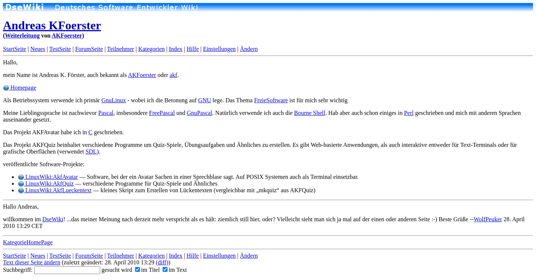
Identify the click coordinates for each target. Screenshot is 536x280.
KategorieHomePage (27, 242)
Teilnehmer (120, 49)
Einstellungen (219, 49)
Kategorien (151, 49)
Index (175, 49)
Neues (37, 49)
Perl (409, 113)
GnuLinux (113, 100)
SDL (91, 151)
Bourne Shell (309, 113)
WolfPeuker (488, 219)
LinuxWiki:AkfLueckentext (55, 190)
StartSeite (14, 49)
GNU (204, 100)
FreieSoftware (271, 100)
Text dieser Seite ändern (31, 262)
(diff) (162, 262)
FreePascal (162, 113)
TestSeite (60, 49)
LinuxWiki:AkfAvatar (48, 177)
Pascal (106, 113)
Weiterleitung (22, 35)
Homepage (19, 87)
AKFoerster (67, 35)
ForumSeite (89, 49)
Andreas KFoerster (52, 25)
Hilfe (192, 49)
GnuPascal (199, 113)
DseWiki (52, 219)
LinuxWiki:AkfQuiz (46, 183)
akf (173, 75)
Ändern (249, 49)
